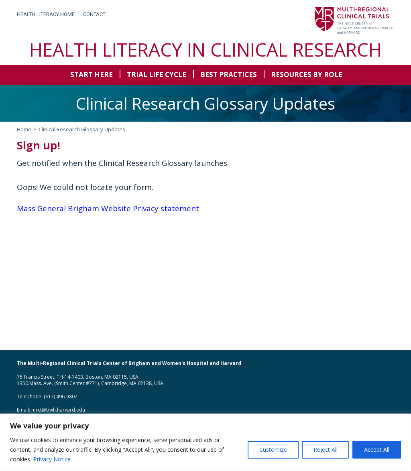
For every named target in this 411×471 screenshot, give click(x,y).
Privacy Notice (52, 459)
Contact (94, 14)
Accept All (376, 449)
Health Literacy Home (46, 14)
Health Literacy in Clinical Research (205, 49)
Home (24, 129)
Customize (273, 449)
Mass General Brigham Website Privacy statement (108, 208)
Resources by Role (306, 74)
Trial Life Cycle (156, 74)
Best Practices (228, 74)
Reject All (325, 449)
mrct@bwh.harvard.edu (58, 409)
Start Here (91, 74)
